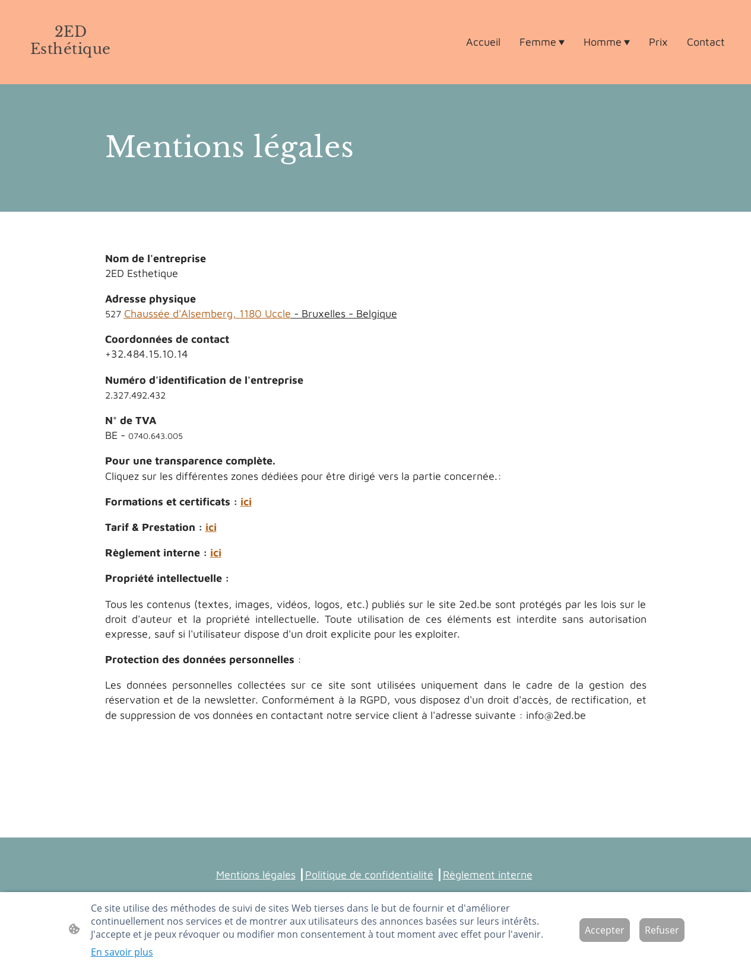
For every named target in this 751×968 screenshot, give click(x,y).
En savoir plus (122, 952)
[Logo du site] (70, 69)
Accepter (605, 930)
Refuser (662, 930)
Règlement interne (488, 874)
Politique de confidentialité (369, 874)
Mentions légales (256, 874)
